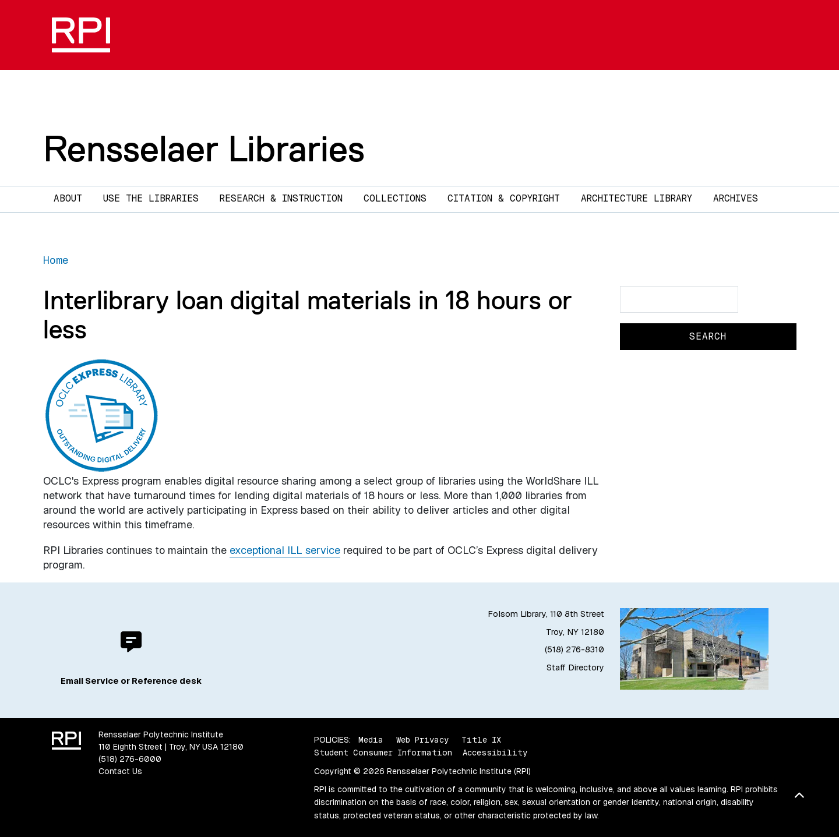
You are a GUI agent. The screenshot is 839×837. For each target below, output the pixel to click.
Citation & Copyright (503, 198)
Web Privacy (422, 739)
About (68, 198)
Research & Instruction (281, 198)
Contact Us (120, 771)
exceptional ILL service (285, 550)
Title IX (481, 739)
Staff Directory (575, 667)
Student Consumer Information (383, 752)
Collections (395, 198)
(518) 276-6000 (129, 759)
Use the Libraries (151, 198)
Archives (735, 198)
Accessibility (495, 752)
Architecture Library (636, 198)
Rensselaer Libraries (204, 148)
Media (370, 739)
